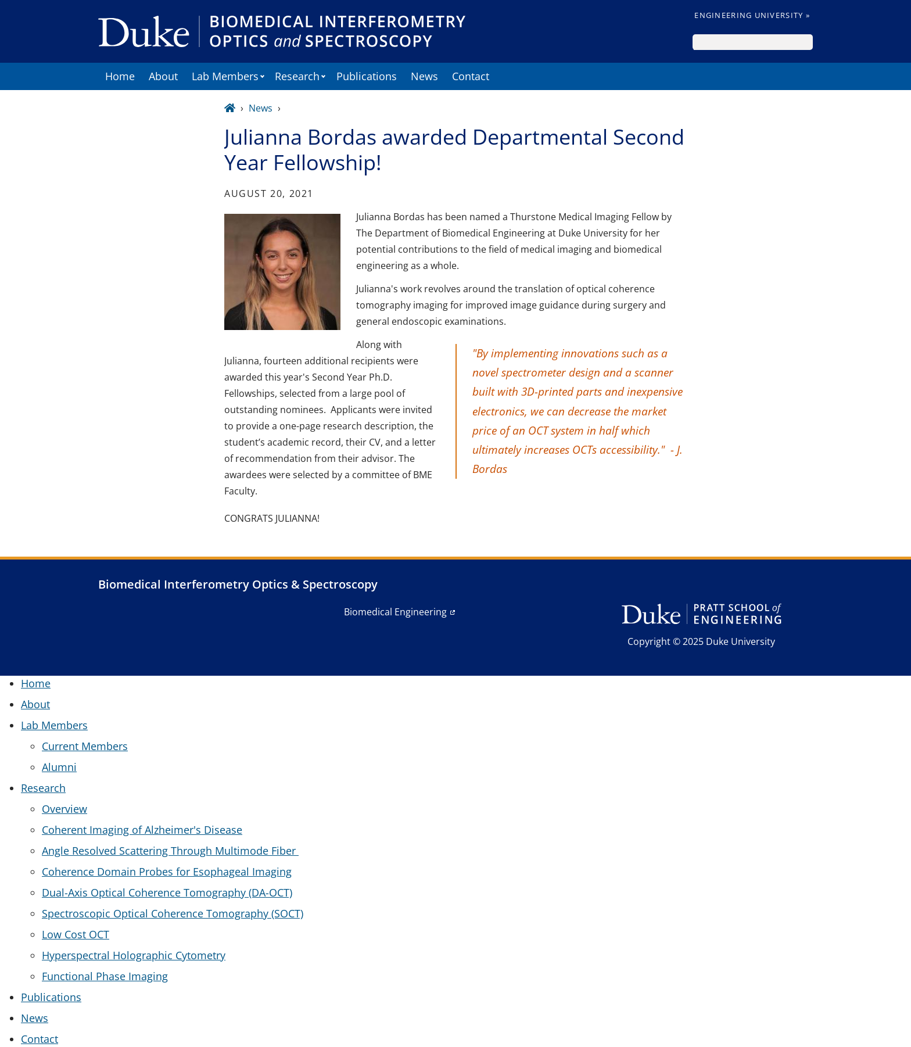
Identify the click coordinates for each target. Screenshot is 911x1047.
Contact (470, 76)
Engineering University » (752, 15)
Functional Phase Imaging (105, 976)
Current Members (85, 746)
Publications (366, 76)
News (424, 76)
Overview (64, 809)
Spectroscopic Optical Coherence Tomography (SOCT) (172, 913)
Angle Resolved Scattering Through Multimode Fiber (170, 851)
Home (120, 76)
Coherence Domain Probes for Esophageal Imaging (167, 872)
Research (297, 76)
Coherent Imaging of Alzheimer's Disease (142, 830)
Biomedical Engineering (395, 611)
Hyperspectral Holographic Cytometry (133, 955)
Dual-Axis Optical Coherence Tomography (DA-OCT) (167, 892)
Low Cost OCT (75, 934)
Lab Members (225, 76)
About (163, 76)
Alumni (59, 767)
